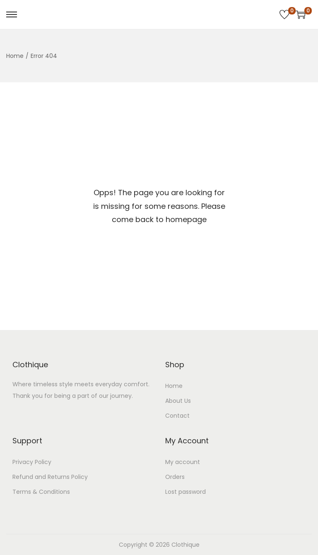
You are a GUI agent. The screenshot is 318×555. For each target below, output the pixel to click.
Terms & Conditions (41, 492)
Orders (175, 477)
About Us (178, 401)
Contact (177, 415)
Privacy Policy (31, 462)
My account (182, 462)
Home (15, 56)
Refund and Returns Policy (50, 477)
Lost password (185, 492)
